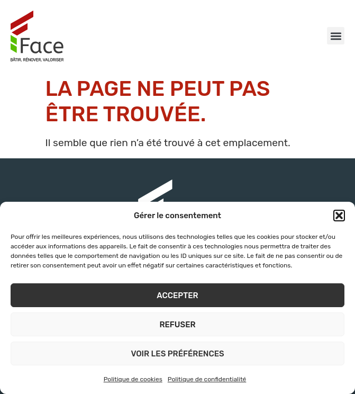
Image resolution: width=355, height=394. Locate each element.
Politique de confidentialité (207, 379)
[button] (339, 215)
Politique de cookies (133, 379)
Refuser (177, 324)
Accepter (177, 295)
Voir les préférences (177, 354)
